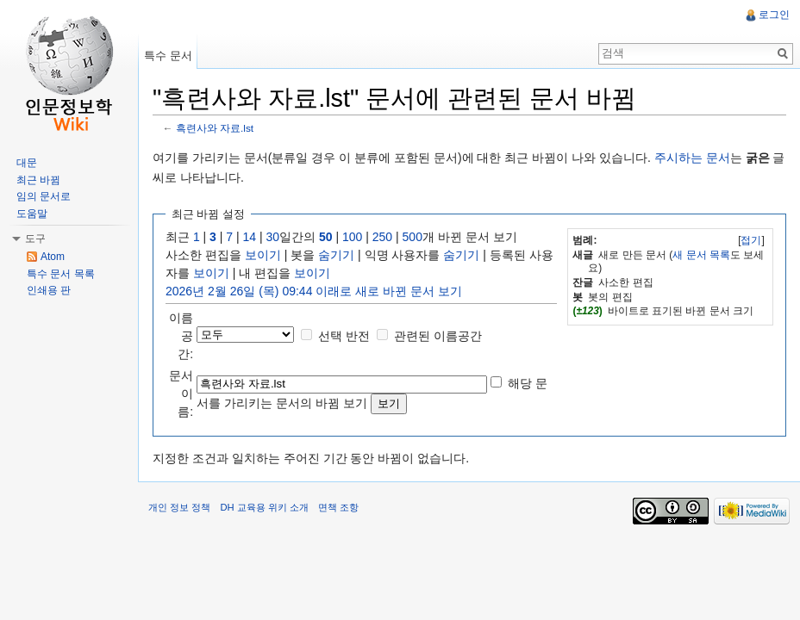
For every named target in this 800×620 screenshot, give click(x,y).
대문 (26, 163)
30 (273, 237)
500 (412, 237)
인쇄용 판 (49, 290)
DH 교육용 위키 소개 (264, 507)
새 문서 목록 (701, 255)
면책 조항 (338, 507)
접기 (751, 240)
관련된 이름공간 (438, 336)
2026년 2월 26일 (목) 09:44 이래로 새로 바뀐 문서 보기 (314, 291)
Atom (53, 257)
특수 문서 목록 (61, 274)
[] (751, 240)
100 (352, 237)
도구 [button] (35, 238)
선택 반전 (344, 336)
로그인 (774, 15)
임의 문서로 (43, 196)
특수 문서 (168, 55)
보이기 (263, 255)
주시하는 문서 (692, 157)
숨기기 (336, 255)
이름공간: (181, 336)
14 (250, 237)
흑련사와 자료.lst (214, 127)
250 (382, 237)
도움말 (31, 214)
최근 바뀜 (38, 180)
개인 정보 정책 (179, 507)
